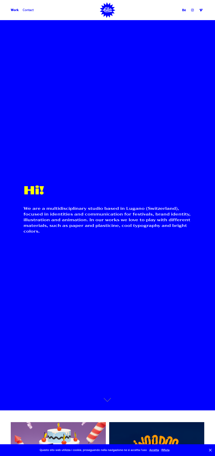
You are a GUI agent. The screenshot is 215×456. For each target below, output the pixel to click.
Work (15, 10)
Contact (28, 10)
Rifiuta (165, 450)
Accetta (154, 450)
